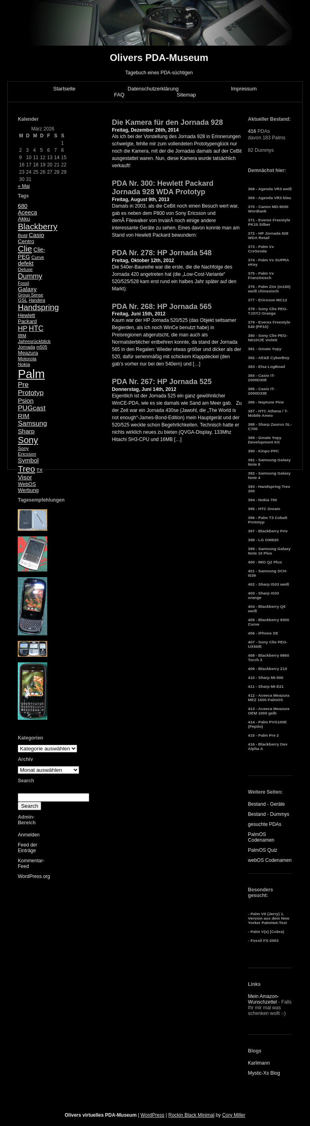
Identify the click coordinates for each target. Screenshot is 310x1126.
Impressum (244, 89)
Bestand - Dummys (268, 814)
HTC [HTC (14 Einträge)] (36, 328)
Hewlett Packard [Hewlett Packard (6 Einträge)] (27, 318)
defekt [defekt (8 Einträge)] (26, 263)
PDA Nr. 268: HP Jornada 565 (162, 307)
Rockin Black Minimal (191, 1115)
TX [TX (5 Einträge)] (39, 470)
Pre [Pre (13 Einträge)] (23, 385)
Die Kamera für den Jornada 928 (167, 122)
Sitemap (186, 95)
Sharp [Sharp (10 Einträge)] (26, 431)
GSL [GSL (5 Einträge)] (22, 300)
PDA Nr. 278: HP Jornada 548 (162, 253)
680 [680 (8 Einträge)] (22, 206)
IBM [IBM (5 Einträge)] (22, 335)
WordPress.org (34, 876)
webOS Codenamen (269, 860)
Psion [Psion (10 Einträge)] (26, 400)
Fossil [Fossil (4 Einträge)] (23, 283)
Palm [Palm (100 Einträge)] (31, 373)
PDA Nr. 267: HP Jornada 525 (162, 382)
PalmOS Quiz (262, 850)
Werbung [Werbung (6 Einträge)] (28, 490)
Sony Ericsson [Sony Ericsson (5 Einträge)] (27, 451)
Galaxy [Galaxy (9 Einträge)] (27, 289)
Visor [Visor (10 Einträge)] (25, 477)
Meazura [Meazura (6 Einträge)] (28, 353)
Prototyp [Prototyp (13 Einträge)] (31, 393)
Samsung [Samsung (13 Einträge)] (32, 423)
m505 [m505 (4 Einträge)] (41, 347)
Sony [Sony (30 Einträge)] (28, 440)
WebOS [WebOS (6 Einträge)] (27, 484)
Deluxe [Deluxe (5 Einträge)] (25, 269)
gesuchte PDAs (264, 824)
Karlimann (259, 1063)
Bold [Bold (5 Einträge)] (22, 235)
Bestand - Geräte (266, 804)
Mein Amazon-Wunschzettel (263, 999)
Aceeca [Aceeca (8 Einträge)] (27, 212)
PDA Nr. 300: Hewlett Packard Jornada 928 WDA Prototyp (162, 187)
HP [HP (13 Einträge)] (22, 328)
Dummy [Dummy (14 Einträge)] (30, 276)
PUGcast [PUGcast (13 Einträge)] (31, 408)
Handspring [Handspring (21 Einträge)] (38, 307)
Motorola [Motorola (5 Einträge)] (27, 358)
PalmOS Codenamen (261, 837)
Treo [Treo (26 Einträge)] (26, 468)
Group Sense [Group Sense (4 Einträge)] (30, 294)
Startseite (64, 89)
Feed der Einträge (27, 847)
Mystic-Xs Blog (264, 1073)
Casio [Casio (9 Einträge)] (36, 234)
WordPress (152, 1115)
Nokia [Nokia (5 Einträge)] (24, 364)
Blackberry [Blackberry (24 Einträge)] (37, 226)
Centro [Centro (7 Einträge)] (26, 241)
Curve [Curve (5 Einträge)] (37, 257)
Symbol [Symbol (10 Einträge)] (28, 460)
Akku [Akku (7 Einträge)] (24, 219)
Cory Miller (233, 1115)
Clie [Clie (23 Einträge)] (25, 248)
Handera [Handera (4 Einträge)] (37, 300)
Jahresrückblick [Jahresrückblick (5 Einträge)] (34, 341)
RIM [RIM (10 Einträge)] (23, 415)
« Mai (23, 186)
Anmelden (29, 835)
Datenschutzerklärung (153, 89)
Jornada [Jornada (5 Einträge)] (26, 347)
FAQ (119, 95)
